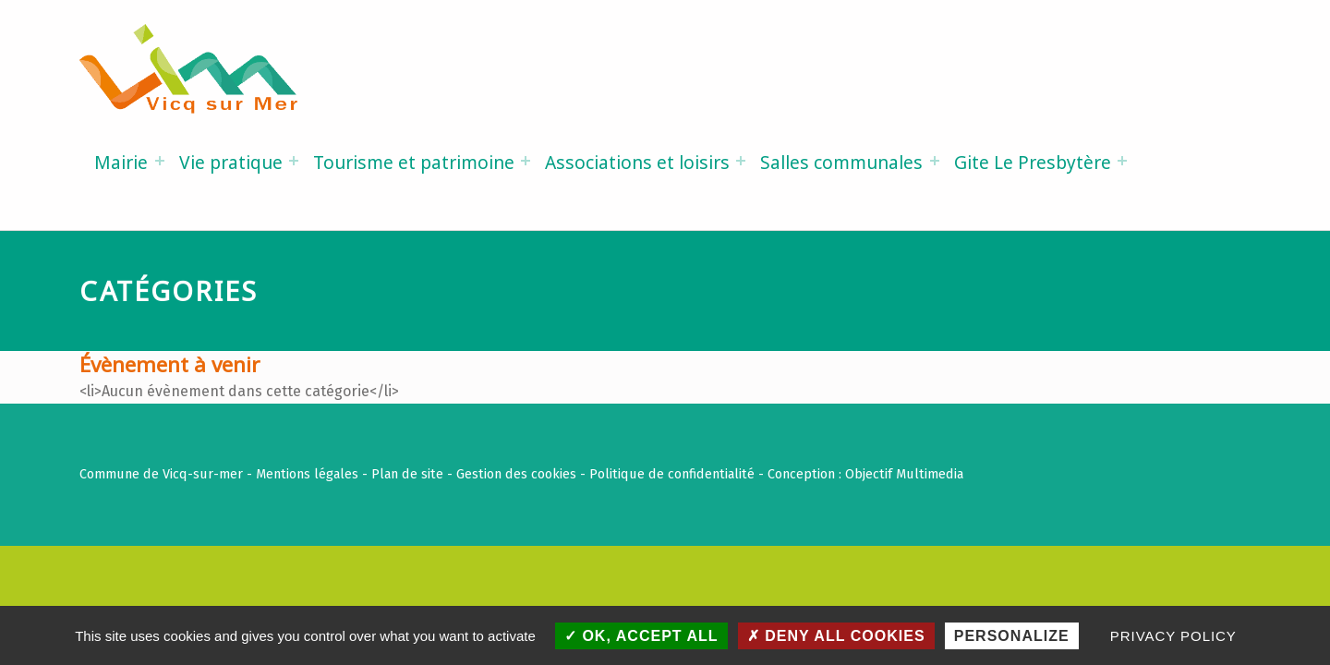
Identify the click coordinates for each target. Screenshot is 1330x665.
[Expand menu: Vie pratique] (293, 160)
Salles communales (841, 162)
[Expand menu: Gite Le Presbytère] (1122, 160)
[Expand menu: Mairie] (159, 160)
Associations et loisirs (637, 162)
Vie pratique (231, 162)
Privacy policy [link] (1173, 636)
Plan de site (407, 474)
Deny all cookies (836, 636)
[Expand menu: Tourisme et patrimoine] (525, 160)
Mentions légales (307, 474)
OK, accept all (641, 636)
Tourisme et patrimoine (413, 162)
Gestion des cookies (516, 474)
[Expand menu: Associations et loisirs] (740, 160)
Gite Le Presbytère (1032, 162)
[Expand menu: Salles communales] (934, 160)
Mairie (121, 162)
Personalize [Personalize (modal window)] (1012, 636)
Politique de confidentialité (672, 474)
